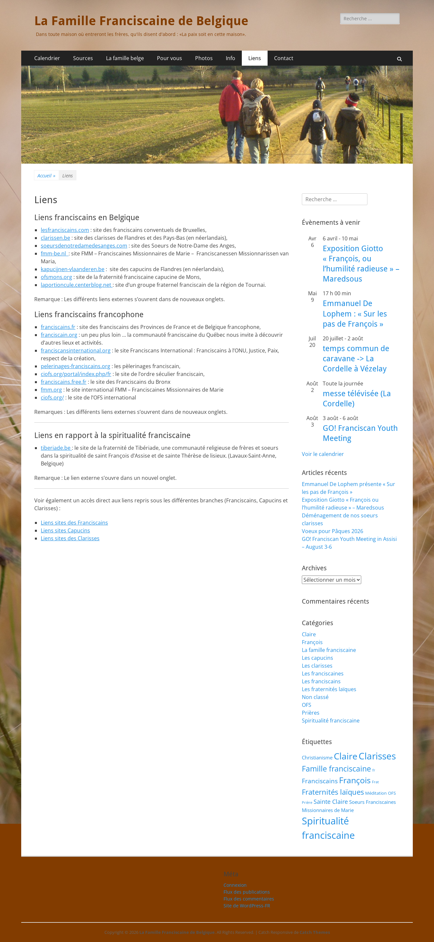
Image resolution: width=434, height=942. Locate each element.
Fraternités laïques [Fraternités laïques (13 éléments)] (333, 792)
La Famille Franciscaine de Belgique (141, 21)
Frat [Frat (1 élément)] (375, 782)
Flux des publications (247, 892)
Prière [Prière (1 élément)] (307, 802)
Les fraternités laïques (329, 689)
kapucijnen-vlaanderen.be (72, 269)
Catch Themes (315, 932)
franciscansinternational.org (76, 350)
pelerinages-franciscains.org (75, 366)
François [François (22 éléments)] (355, 780)
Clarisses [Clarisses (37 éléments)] (377, 756)
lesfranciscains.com (65, 230)
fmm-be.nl (55, 253)
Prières (310, 712)
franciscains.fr (58, 327)
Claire (309, 634)
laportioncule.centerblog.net (77, 284)
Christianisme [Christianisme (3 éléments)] (317, 757)
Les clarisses (317, 665)
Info (230, 58)
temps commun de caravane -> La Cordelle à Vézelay (356, 358)
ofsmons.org (56, 277)
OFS (306, 704)
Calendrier (47, 58)
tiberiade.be (56, 447)
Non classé (315, 697)
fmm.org (51, 389)
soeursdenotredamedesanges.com (84, 245)
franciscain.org (59, 334)
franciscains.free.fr (63, 381)
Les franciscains (321, 681)
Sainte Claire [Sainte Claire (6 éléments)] (331, 801)
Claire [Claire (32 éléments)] (345, 756)
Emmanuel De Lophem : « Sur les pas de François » (355, 313)
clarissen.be (55, 237)
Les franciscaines (323, 673)
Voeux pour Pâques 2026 (332, 531)
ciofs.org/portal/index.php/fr (76, 374)
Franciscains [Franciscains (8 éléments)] (320, 780)
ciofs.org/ (52, 397)
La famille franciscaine (329, 650)
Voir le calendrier (323, 454)
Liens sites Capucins (65, 530)
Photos (204, 58)
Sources (83, 58)
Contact (283, 58)
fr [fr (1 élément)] (373, 770)
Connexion (235, 885)
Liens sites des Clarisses (70, 538)
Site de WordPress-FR (247, 905)
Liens (254, 58)
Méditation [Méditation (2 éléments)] (376, 793)
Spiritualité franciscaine (331, 720)
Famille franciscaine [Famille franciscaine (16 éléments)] (336, 768)
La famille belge (125, 58)
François (312, 642)
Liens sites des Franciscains (74, 522)
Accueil (46, 175)
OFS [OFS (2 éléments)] (392, 793)
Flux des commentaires (249, 899)
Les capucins (317, 657)
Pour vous (169, 58)
